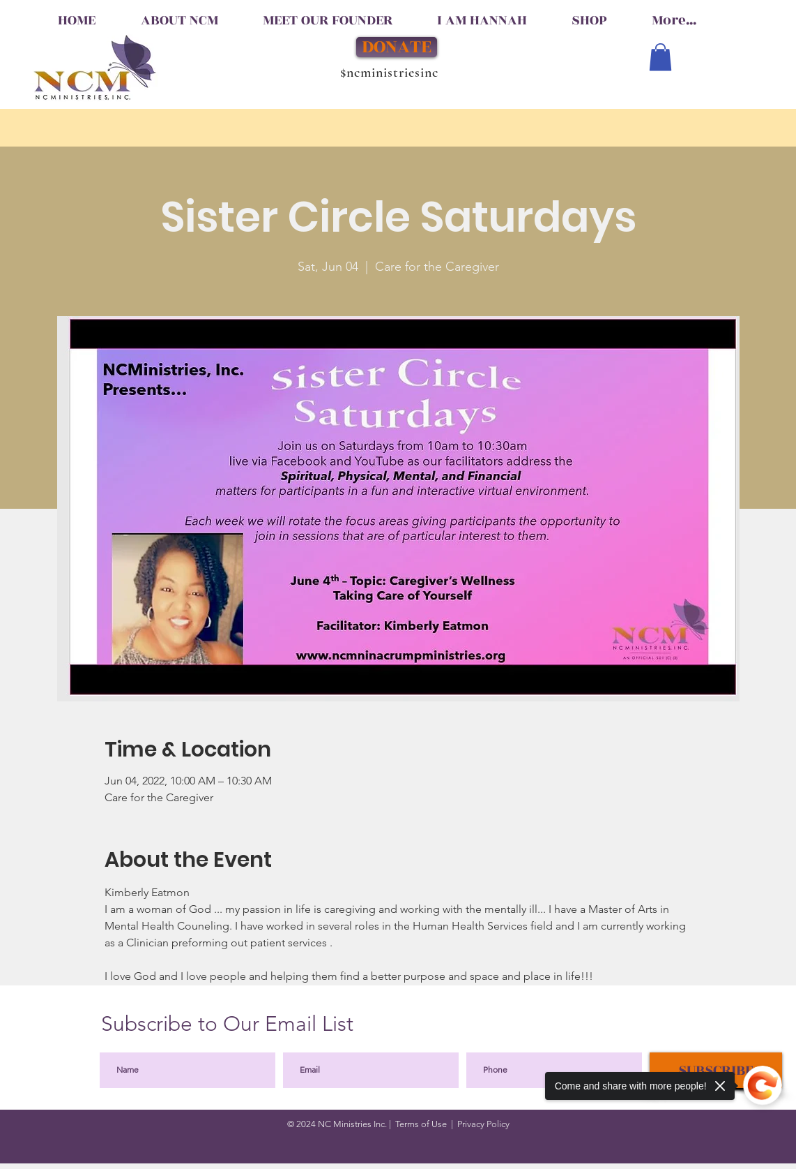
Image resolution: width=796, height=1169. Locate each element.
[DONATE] (396, 47)
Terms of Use (421, 1124)
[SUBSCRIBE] (716, 1070)
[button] (660, 56)
